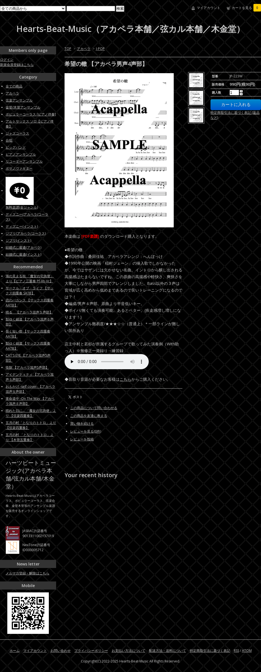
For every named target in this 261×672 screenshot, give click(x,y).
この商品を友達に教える (88, 415)
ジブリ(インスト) (18, 240)
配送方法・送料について (167, 650)
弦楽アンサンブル (19, 100)
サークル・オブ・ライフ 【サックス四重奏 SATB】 (30, 290)
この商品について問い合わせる (93, 407)
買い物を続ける (82, 423)
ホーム (15, 650)
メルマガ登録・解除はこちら (27, 573)
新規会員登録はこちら (17, 64)
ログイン (6, 59)
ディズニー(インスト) (22, 226)
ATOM (247, 650)
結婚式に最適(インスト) (23, 254)
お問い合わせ (61, 650)
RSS (236, 650)
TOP (68, 48)
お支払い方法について (128, 650)
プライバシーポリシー (91, 650)
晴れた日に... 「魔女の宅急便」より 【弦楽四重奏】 (31, 413)
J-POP (100, 48)
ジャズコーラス (17, 133)
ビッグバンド (16, 147)
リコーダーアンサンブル (24, 161)
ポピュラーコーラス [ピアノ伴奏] (31, 114)
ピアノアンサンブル (21, 154)
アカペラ (83, 48)
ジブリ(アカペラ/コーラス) (26, 233)
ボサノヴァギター (19, 168)
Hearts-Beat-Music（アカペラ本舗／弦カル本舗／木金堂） (130, 28)
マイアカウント (208, 7)
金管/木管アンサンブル (23, 107)
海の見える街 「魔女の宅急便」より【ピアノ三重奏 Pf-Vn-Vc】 (30, 278)
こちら (125, 379)
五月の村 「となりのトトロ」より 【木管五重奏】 (30, 437)
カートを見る (246, 7)
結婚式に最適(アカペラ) (23, 247)
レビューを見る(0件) (85, 431)
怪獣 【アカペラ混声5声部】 (27, 367)
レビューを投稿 (82, 439)
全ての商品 (14, 86)
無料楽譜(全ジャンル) (22, 207)
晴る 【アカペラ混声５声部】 (29, 312)
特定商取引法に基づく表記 (210, 650)
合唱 (9, 140)
